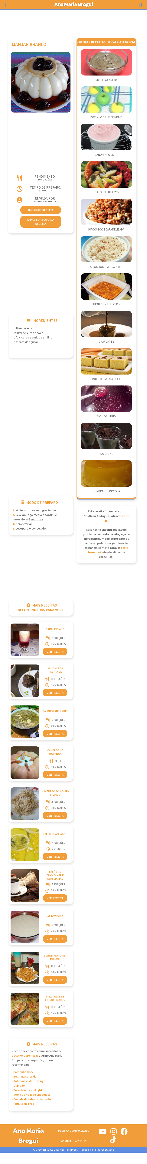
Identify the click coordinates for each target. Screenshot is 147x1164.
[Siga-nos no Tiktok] (113, 1141)
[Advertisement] (73, 22)
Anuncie (66, 1140)
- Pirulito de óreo (23, 1104)
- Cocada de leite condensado (31, 1099)
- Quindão (18, 1086)
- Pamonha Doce (23, 1072)
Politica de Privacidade (73, 1131)
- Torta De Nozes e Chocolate (31, 1095)
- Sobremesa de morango (28, 1081)
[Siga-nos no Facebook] (124, 1133)
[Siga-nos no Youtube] (103, 1133)
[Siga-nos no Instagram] (113, 1133)
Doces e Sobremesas (25, 1056)
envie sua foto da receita (40, 222)
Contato (80, 1140)
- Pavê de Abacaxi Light (27, 1090)
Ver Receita (55, 652)
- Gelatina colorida (24, 1077)
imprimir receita (40, 210)
